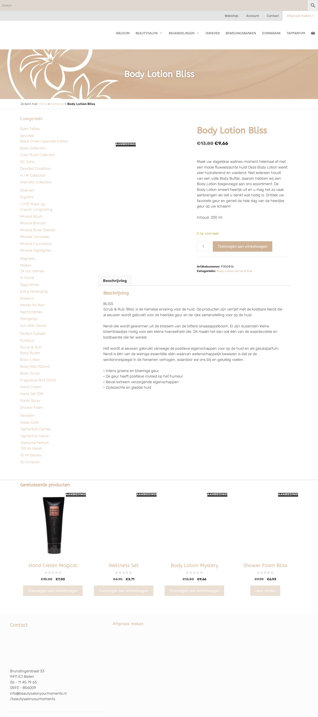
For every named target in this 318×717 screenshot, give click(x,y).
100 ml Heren (31, 448)
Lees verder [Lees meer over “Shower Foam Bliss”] (265, 590)
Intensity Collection (36, 182)
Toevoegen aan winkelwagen (242, 246)
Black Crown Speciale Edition (44, 141)
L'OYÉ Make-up (32, 204)
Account (252, 16)
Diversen (27, 190)
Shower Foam (31, 407)
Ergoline (27, 197)
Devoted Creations (35, 168)
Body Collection (33, 148)
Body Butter (30, 353)
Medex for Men (32, 305)
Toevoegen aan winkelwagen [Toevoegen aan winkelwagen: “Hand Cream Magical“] (53, 590)
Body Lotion (30, 359)
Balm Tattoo (30, 129)
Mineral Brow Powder (37, 230)
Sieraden (27, 415)
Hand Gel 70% (31, 394)
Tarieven (212, 33)
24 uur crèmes (32, 271)
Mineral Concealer (35, 237)
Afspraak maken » (300, 16)
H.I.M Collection (33, 175)
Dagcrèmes (29, 284)
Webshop (231, 16)
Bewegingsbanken (241, 33)
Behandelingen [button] (185, 33)
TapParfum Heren (34, 436)
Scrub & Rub (30, 347)
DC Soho (27, 162)
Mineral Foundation (36, 243)
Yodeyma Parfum (34, 443)
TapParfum (296, 33)
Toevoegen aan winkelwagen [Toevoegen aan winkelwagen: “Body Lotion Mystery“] (194, 590)
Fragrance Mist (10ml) (38, 380)
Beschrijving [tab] (115, 280)
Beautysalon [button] (151, 33)
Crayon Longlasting (36, 209)
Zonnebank (271, 33)
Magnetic (27, 258)
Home (43, 104)
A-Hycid (27, 277)
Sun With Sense (33, 325)
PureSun (27, 340)
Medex (25, 265)
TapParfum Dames (35, 429)
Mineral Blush (31, 216)
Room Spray (30, 400)
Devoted (27, 136)
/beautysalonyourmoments (32, 699)
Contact (273, 16)
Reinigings (28, 318)
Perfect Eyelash (33, 333)
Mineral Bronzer (33, 223)
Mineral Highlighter (35, 250)
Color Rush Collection (37, 155)
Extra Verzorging (34, 291)
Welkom (123, 33)
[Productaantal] (203, 246)
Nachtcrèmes (31, 312)
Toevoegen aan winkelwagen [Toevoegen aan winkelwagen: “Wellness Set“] (123, 590)
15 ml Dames (30, 455)
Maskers (27, 298)
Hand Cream (30, 387)
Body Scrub (30, 373)
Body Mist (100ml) (35, 366)
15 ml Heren (30, 462)
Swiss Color (29, 422)
